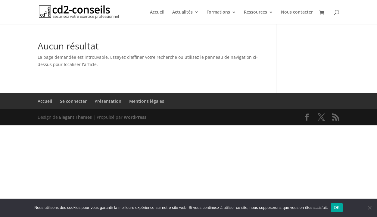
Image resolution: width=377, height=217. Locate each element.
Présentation (108, 101)
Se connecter (73, 101)
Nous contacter (297, 12)
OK (337, 207)
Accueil (157, 12)
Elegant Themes (75, 117)
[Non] (369, 208)
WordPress (135, 117)
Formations (218, 12)
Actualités (182, 12)
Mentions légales (146, 101)
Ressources (255, 12)
